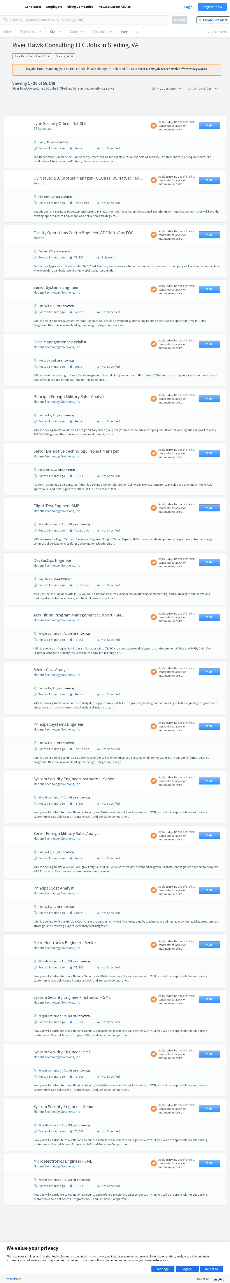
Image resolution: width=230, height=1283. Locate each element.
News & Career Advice (114, 6)
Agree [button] (187, 1269)
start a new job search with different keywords (172, 69)
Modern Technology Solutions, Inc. (57, 292)
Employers (54, 6)
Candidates (33, 6)
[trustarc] (217, 1278)
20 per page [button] (170, 88)
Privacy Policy (13, 1278)
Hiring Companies (80, 6)
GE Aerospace (42, 128)
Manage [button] (163, 1269)
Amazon (38, 183)
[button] (56, 31)
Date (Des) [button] (208, 88)
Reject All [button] (212, 1269)
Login (188, 7)
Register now (212, 7)
